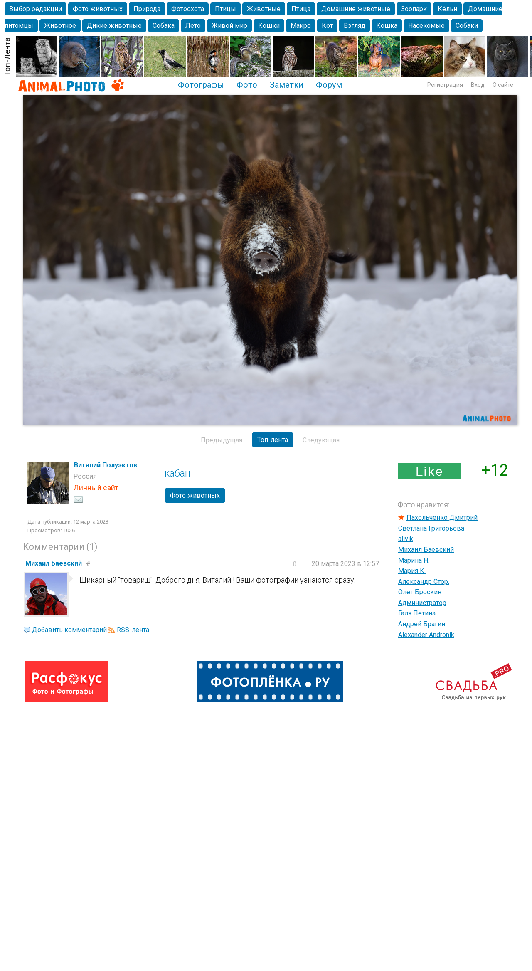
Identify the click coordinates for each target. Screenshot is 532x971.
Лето (193, 26)
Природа (146, 9)
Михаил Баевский (426, 549)
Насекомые (426, 26)
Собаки (467, 26)
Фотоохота (187, 9)
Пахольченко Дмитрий (442, 517)
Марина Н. (413, 560)
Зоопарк (414, 9)
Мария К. (412, 571)
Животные (264, 9)
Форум (329, 85)
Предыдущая (221, 440)
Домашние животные (355, 9)
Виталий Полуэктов (105, 465)
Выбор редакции (35, 9)
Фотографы (201, 85)
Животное (60, 26)
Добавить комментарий (69, 630)
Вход (478, 85)
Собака (164, 26)
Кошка (386, 26)
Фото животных (98, 9)
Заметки (286, 85)
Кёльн (447, 9)
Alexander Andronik (426, 635)
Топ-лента (272, 440)
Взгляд (354, 26)
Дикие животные (114, 26)
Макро (301, 26)
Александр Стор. (423, 582)
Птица (300, 9)
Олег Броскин (419, 592)
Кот (327, 26)
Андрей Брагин (421, 624)
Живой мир (229, 26)
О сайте (503, 85)
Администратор (422, 603)
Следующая (321, 440)
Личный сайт (96, 487)
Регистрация (445, 85)
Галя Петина (417, 613)
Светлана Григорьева (431, 528)
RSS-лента (133, 630)
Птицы (225, 9)
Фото (246, 85)
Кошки (269, 26)
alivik (405, 539)
